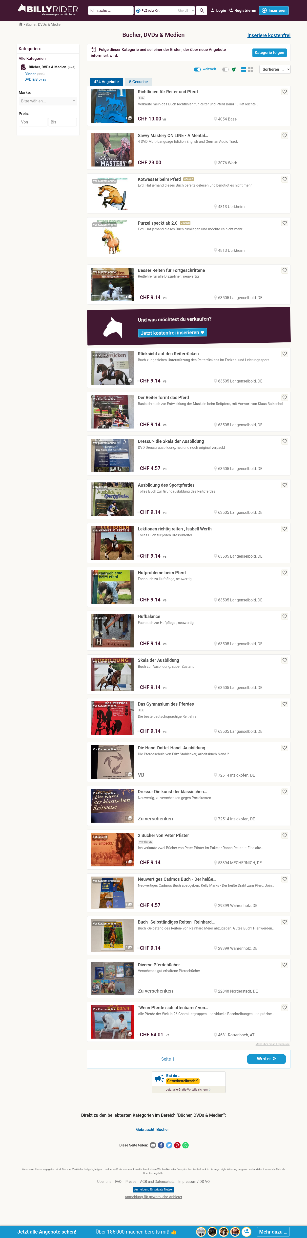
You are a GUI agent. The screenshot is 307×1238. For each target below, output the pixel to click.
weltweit (209, 69)
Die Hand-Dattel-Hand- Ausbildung (171, 747)
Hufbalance (149, 616)
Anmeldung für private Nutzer (153, 1189)
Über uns (104, 1182)
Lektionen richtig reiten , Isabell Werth (175, 528)
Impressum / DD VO (194, 1182)
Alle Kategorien (32, 58)
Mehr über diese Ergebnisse (273, 1044)
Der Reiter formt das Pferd (163, 397)
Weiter (266, 1058)
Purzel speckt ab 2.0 (158, 223)
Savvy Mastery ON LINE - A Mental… (173, 135)
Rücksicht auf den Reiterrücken (168, 353)
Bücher (30, 74)
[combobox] (48, 101)
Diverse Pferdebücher (159, 964)
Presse (130, 1182)
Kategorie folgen (269, 52)
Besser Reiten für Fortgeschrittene (171, 270)
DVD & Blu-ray (35, 79)
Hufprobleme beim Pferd (162, 572)
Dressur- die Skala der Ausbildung (171, 441)
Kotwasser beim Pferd (159, 179)
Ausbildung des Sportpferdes (166, 485)
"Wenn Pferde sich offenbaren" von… (173, 1007)
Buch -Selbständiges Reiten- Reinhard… (176, 922)
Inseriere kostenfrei (269, 35)
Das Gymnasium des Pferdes (166, 704)
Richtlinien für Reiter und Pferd (168, 91)
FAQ (118, 1182)
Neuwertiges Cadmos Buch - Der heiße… (177, 879)
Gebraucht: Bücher (152, 1129)
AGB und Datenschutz (157, 1182)
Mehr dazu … (273, 1232)
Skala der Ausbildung (158, 660)
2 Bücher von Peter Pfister (163, 835)
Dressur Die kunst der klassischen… (172, 791)
